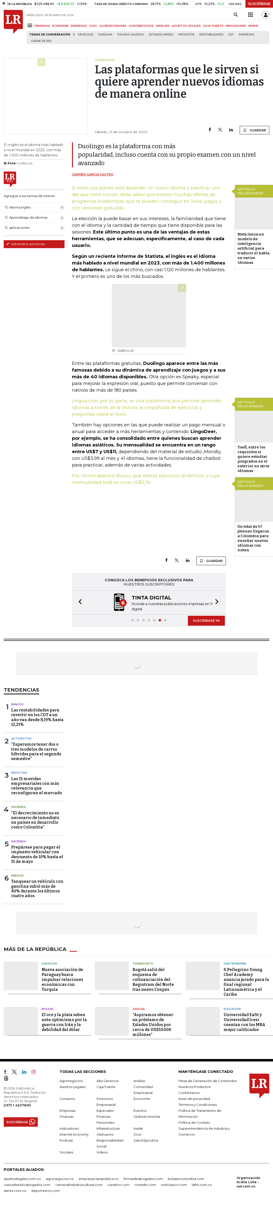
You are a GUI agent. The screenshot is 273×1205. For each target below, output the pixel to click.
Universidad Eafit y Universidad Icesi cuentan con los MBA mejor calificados (244, 1021)
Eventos (140, 1110)
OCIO (93, 26)
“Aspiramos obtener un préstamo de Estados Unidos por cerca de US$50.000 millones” (153, 1024)
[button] (78, 602)
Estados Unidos (161, 34)
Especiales (105, 1110)
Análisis (139, 1080)
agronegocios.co (60, 1178)
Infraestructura (108, 1128)
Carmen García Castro (92, 174)
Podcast (66, 1140)
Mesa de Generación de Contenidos (207, 1080)
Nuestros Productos (194, 1086)
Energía (17, 875)
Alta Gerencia (107, 1080)
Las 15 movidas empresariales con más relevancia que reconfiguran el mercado (36, 785)
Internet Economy (74, 1134)
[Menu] (30, 25)
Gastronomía (235, 963)
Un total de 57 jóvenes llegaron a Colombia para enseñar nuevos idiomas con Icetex (253, 538)
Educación (232, 1008)
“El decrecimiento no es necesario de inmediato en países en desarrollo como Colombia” (35, 819)
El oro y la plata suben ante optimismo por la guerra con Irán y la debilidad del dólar (64, 1021)
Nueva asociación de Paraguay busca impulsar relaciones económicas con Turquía (62, 979)
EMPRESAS (79, 26)
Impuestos (186, 34)
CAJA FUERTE (213, 26)
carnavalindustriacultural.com (78, 1184)
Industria (19, 772)
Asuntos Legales (73, 1086)
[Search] (235, 14)
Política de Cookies (194, 1122)
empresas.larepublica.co (99, 1178)
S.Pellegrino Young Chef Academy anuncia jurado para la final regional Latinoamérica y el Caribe (246, 981)
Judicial (139, 1008)
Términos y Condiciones (197, 1104)
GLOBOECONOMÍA (113, 26)
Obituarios (105, 1134)
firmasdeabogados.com (143, 1178)
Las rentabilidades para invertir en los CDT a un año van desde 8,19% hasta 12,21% (37, 716)
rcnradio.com (145, 1184)
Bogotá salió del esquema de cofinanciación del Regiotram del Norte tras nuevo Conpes (153, 979)
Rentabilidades (211, 34)
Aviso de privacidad (194, 1098)
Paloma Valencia (130, 34)
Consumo (67, 1098)
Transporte (143, 963)
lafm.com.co (202, 1184)
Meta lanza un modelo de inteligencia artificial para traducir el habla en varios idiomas (254, 248)
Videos (102, 1152)
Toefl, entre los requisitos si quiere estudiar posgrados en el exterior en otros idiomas (254, 459)
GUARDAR (254, 130)
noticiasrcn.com (174, 1184)
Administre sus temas (25, 244)
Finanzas (66, 1116)
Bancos (17, 703)
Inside (138, 1128)
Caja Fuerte (106, 1086)
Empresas (246, 34)
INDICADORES (236, 26)
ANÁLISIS (163, 26)
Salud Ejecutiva (146, 1140)
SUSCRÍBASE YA (206, 620)
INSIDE (253, 26)
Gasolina (105, 34)
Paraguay (49, 963)
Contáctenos (189, 1092)
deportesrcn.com (45, 1190)
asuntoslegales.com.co (22, 1178)
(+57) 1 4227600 (17, 1105)
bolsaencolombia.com (186, 1178)
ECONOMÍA (60, 26)
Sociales (66, 1152)
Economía (142, 1098)
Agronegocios (71, 1080)
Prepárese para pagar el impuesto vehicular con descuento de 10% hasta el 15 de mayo (37, 853)
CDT (231, 34)
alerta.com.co (15, 1190)
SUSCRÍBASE (259, 3)
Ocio (137, 1134)
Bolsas (48, 1008)
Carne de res (41, 41)
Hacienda (18, 806)
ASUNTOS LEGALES (186, 26)
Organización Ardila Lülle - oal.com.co (248, 1181)
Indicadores (69, 1128)
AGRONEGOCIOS (141, 26)
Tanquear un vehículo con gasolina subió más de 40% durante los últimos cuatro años (37, 888)
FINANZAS (42, 26)
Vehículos (85, 34)
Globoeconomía (147, 1116)
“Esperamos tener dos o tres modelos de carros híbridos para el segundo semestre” (36, 751)
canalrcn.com (118, 1184)
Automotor (21, 738)
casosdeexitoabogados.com (27, 1184)
